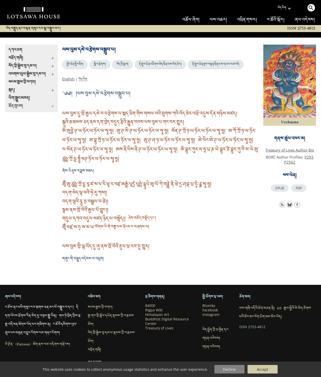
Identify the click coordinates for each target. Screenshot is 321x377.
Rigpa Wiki (154, 310)
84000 (150, 305)
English (68, 78)
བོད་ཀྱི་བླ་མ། (122, 64)
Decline (229, 369)
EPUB (279, 188)
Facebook (210, 310)
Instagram (210, 314)
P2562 (289, 162)
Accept (262, 369)
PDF (299, 188)
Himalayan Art (157, 314)
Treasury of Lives (159, 328)
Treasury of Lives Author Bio (289, 150)
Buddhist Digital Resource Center (167, 321)
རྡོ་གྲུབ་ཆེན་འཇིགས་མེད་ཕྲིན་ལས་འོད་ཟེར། (160, 64)
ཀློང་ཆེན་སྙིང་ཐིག (74, 64)
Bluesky (208, 305)
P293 (308, 157)
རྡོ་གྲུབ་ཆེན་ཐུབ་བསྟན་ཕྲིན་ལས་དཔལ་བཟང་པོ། (215, 64)
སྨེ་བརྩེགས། (100, 64)
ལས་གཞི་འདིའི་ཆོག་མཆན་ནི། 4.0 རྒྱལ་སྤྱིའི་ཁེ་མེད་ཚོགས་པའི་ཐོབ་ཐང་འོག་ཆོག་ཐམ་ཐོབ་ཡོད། (275, 312)
